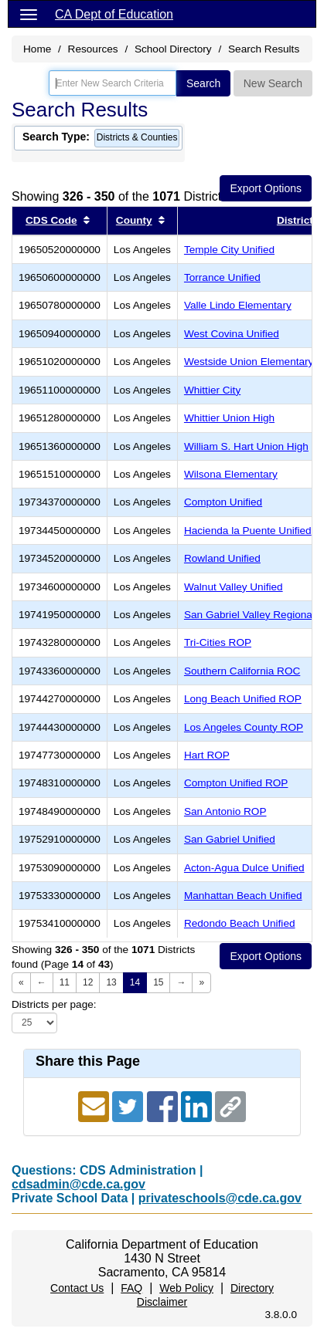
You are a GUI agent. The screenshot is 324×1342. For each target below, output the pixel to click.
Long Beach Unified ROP (243, 699)
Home (37, 49)
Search (203, 83)
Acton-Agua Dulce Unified (244, 868)
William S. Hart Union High (246, 446)
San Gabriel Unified (229, 839)
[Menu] (29, 14)
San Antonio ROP (225, 811)
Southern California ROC (242, 671)
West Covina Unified (231, 334)
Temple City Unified (229, 249)
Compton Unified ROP (236, 783)
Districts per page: (54, 1004)
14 (135, 982)
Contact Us (77, 1288)
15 (158, 982)
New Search (273, 83)
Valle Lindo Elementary (238, 305)
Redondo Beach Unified (239, 923)
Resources (93, 49)
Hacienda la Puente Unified (248, 530)
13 (111, 982)
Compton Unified (223, 502)
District (295, 220)
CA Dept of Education (114, 14)
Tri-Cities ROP (217, 642)
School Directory (173, 49)
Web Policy (186, 1288)
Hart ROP (207, 755)
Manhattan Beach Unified (243, 895)
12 (88, 982)
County (134, 220)
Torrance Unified (222, 277)
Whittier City (212, 390)
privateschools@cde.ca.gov (220, 1198)
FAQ (131, 1288)
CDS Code (51, 220)
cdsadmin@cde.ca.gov (78, 1184)
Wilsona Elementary (231, 474)
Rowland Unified (222, 558)
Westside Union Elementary (248, 361)
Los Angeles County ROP (243, 727)
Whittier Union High (229, 418)
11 (65, 982)
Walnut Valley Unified (233, 587)
